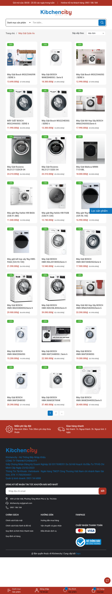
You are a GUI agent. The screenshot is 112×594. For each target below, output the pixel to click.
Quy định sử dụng (13, 536)
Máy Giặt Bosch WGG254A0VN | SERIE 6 (21, 76)
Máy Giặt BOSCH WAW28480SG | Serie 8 (52, 76)
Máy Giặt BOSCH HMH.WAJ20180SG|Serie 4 (54, 260)
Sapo (78, 553)
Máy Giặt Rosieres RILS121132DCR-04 (16, 168)
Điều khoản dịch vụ (49, 531)
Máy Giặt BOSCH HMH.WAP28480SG (16, 399)
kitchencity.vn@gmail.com (21, 503)
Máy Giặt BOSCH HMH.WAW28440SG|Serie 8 (89, 399)
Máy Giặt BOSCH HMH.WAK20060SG (16, 352)
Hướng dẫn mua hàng (50, 520)
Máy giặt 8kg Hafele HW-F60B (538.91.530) (55, 214)
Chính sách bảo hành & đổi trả (18, 526)
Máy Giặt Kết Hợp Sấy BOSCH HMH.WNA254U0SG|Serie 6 (89, 306)
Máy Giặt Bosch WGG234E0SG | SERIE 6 (56, 122)
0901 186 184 (91, 3)
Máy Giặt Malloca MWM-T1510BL (87, 168)
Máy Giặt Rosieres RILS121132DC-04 (50, 168)
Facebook (80, 519)
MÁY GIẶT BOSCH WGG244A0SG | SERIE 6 (18, 122)
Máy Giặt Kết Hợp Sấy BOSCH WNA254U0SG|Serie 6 (89, 122)
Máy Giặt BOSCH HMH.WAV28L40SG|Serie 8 (54, 306)
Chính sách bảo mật (14, 520)
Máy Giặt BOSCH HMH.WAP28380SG (85, 352)
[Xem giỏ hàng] (98, 590)
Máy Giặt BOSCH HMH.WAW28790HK (51, 399)
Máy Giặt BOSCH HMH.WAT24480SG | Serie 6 (55, 352)
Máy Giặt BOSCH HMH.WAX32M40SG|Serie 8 (20, 306)
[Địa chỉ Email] (56, 491)
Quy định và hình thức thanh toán (19, 531)
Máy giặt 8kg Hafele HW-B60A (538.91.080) (21, 214)
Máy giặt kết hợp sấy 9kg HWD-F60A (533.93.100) (21, 260)
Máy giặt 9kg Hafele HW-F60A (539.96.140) (90, 214)
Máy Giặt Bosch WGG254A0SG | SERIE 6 (90, 76)
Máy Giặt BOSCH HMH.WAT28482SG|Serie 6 (88, 260)
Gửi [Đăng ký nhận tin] (102, 491)
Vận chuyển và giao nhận (51, 526)
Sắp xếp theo (78, 33)
